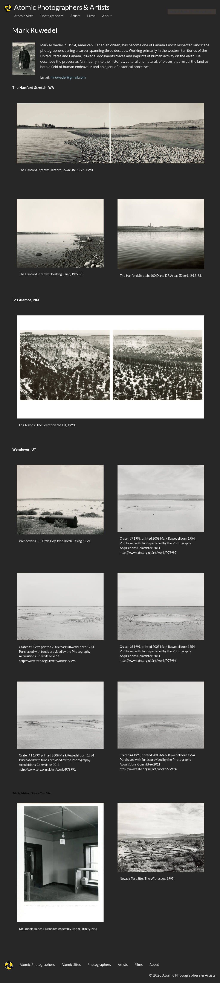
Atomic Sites (23, 16)
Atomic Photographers (37, 964)
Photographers (51, 16)
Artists (75, 16)
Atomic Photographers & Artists (62, 7)
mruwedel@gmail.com (68, 77)
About (107, 16)
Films (91, 16)
